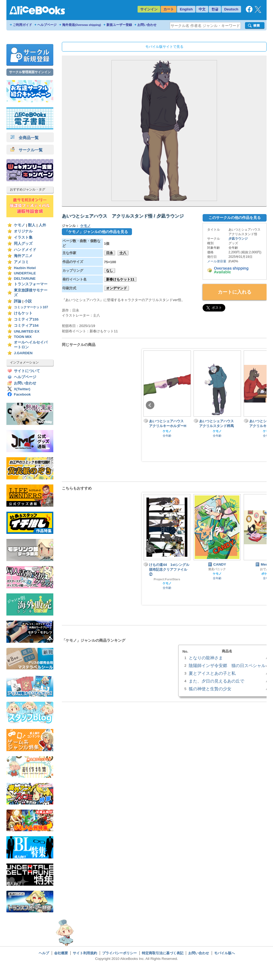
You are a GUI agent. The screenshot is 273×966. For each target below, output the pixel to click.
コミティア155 (26, 319)
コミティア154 (26, 326)
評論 (17, 301)
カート (168, 9)
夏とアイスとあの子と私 (212, 673)
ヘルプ (44, 953)
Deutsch (231, 9)
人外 (42, 225)
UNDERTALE (25, 273)
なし (109, 271)
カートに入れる (234, 292)
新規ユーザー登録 (119, 25)
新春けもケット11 (120, 279)
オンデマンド (116, 288)
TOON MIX (23, 337)
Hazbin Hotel (25, 268)
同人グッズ (23, 244)
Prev (150, 405)
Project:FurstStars (167, 579)
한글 (214, 9)
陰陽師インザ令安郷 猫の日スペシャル (227, 665)
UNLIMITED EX (26, 331)
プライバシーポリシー (119, 953)
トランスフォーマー (30, 284)
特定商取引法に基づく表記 (162, 953)
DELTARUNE (25, 279)
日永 (109, 253)
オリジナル (23, 231)
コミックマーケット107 (31, 307)
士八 (122, 253)
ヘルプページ (47, 25)
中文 (202, 9)
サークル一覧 (26, 150)
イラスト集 (23, 237)
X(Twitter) (22, 389)
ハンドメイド (25, 250)
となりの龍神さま (206, 657)
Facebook (22, 394)
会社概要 (61, 953)
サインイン (149, 9)
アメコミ (21, 262)
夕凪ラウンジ (238, 238)
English (186, 9)
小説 (28, 301)
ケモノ (19, 225)
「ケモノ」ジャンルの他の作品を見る (96, 232)
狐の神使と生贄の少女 (210, 688)
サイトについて (27, 371)
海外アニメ (23, 256)
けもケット (23, 313)
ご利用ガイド (22, 25)
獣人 (31, 225)
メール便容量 (216, 261)
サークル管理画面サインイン (30, 72)
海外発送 (81, 25)
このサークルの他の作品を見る (234, 217)
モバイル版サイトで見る (164, 47)
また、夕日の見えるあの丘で (216, 681)
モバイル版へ (224, 953)
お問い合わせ (146, 25)
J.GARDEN (23, 353)
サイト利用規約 (85, 953)
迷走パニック (217, 569)
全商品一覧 (24, 137)
